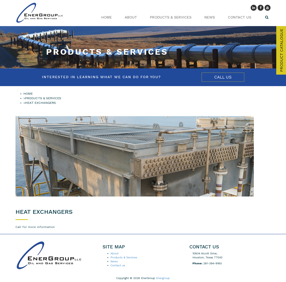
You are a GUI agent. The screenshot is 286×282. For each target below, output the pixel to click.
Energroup (163, 278)
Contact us (239, 17)
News (209, 17)
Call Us (223, 77)
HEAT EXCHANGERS (40, 103)
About (131, 17)
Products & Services (170, 17)
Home (106, 17)
